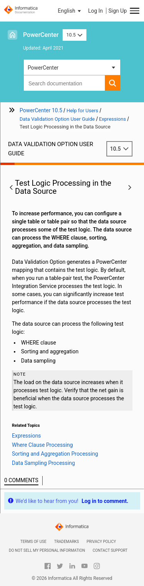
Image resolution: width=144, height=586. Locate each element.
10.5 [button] (74, 35)
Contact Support (110, 550)
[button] (70, 11)
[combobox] (64, 83)
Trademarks (66, 541)
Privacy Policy (101, 541)
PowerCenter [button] (43, 68)
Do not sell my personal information (47, 550)
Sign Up (117, 11)
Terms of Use (33, 541)
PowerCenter (41, 34)
